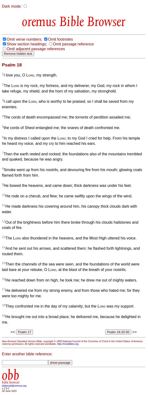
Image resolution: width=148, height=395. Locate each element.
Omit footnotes (60, 39)
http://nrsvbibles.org (67, 344)
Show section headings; (27, 44)
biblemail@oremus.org (14, 385)
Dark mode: (12, 6)
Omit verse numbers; (24, 39)
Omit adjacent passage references (36, 49)
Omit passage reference (73, 44)
